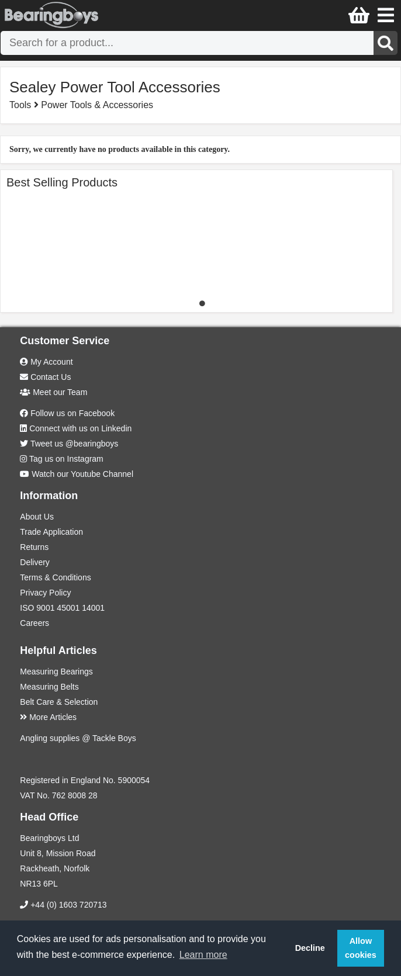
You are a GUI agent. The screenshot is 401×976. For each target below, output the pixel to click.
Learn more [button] (203, 955)
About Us (37, 516)
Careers (34, 623)
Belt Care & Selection (59, 702)
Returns (34, 547)
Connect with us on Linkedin (80, 428)
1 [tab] (202, 303)
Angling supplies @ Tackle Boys (78, 738)
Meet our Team (53, 392)
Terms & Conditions (55, 577)
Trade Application (51, 532)
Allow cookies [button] (360, 948)
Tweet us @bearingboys (74, 443)
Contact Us (45, 377)
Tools (21, 105)
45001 (68, 607)
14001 (93, 607)
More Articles (48, 717)
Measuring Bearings (56, 671)
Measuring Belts (49, 686)
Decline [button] (310, 948)
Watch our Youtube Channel (82, 474)
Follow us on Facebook (72, 413)
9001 (45, 607)
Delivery (35, 562)
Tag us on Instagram (66, 458)
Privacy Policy (45, 592)
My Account (46, 361)
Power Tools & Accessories (97, 105)
